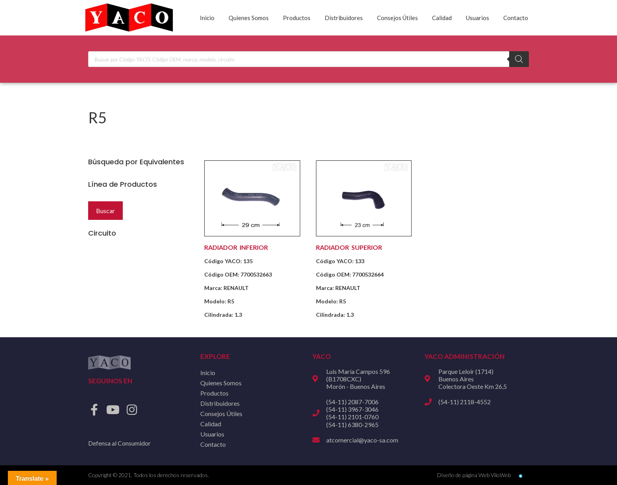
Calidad (442, 17)
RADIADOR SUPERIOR (349, 247)
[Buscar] (519, 59)
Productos (296, 17)
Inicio (207, 17)
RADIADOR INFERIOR (236, 247)
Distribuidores (344, 17)
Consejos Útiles (397, 17)
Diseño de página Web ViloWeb (474, 475)
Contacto (515, 17)
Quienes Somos (249, 17)
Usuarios (477, 17)
